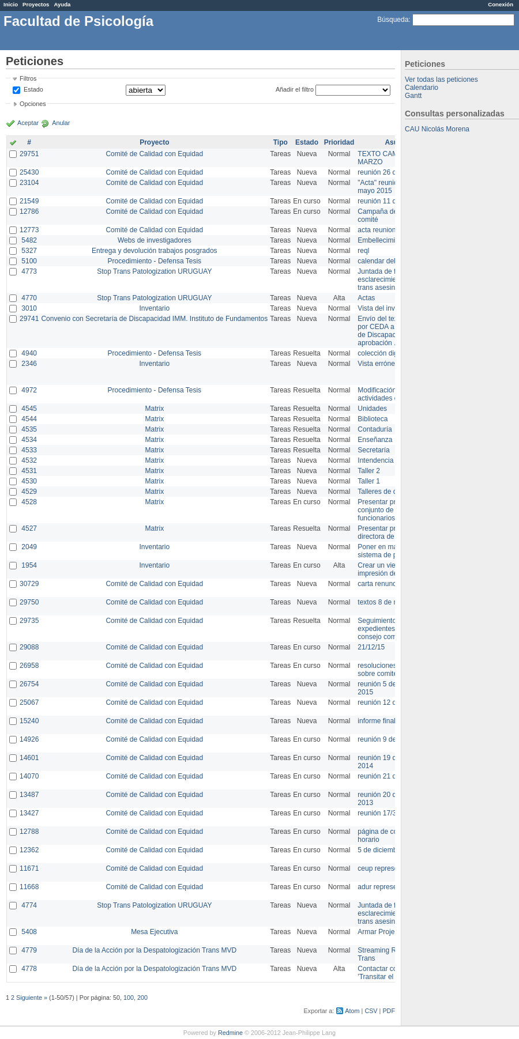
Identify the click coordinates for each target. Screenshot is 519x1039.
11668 (29, 887)
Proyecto (154, 142)
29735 (29, 621)
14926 (29, 739)
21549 (29, 201)
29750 (29, 602)
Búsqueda (392, 20)
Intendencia (375, 460)
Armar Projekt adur (387, 932)
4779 (29, 950)
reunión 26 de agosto (390, 172)
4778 (29, 969)
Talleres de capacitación (394, 492)
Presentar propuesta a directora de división (392, 532)
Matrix (154, 409)
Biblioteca (373, 419)
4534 (29, 440)
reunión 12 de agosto (390, 702)
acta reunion (377, 230)
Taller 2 (369, 471)
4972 (29, 390)
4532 (29, 460)
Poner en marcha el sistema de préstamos (391, 551)
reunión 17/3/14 (381, 813)
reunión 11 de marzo (389, 201)
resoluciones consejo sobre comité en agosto (394, 670)
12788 (29, 832)
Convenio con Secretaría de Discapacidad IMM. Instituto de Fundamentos (154, 319)
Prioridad (339, 142)
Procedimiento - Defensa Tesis (155, 261)
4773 (29, 271)
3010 (29, 308)
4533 (29, 450)
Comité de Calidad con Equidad (154, 154)
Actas (366, 298)
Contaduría (375, 429)
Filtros (28, 78)
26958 (29, 666)
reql (363, 251)
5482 (29, 240)
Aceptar (28, 122)
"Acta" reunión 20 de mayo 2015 (389, 187)
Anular (61, 122)
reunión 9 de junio (385, 739)
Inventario (154, 308)
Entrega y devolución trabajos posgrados (154, 251)
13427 (29, 813)
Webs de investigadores (154, 240)
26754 (29, 684)
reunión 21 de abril (386, 776)
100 (128, 997)
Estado (33, 89)
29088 (29, 647)
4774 (29, 905)
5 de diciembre (380, 850)
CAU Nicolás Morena (437, 129)
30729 (29, 584)
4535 (29, 429)
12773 (29, 230)
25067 (29, 702)
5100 (29, 261)
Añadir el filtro (295, 89)
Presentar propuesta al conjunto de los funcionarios (392, 510)
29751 (29, 154)
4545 (29, 409)
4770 (29, 298)
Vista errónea (378, 364)
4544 (29, 419)
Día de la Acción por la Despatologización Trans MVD (154, 950)
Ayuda (62, 4)
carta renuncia (379, 584)
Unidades (372, 409)
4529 (29, 492)
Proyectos (35, 4)
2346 (29, 364)
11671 (29, 868)
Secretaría (373, 450)
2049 (29, 547)
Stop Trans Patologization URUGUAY (154, 271)
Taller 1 (369, 481)
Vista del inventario (387, 308)
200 (142, 997)
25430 (29, 172)
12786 (29, 211)
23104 (29, 183)
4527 (29, 528)
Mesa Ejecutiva (154, 932)
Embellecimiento (383, 240)
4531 (29, 471)
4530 (29, 481)
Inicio (10, 4)
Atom (352, 1010)
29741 (29, 319)
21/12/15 (371, 647)
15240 (29, 721)
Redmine (230, 1032)
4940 (29, 353)
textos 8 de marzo (385, 602)
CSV (370, 1010)
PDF (388, 1010)
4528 (29, 502)
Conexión (500, 4)
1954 (29, 565)
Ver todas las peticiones (441, 79)
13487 (29, 795)
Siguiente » (31, 997)
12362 (29, 850)
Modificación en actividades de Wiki (387, 394)
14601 (29, 758)
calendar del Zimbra (388, 261)
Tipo (280, 142)
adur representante (387, 887)
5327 (29, 251)
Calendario (421, 88)
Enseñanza (375, 440)
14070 (29, 776)
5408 (29, 932)
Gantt (413, 96)
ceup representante (387, 868)
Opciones (33, 103)
